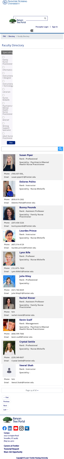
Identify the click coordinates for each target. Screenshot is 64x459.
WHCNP (6, 120)
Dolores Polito (27, 181)
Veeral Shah (26, 365)
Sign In (55, 26)
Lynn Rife (24, 252)
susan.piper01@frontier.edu (23, 177)
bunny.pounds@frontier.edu (23, 226)
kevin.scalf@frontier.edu (21, 337)
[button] (32, 390)
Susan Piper (26, 155)
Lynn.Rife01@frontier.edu (22, 271)
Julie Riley (25, 276)
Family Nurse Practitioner (8, 62)
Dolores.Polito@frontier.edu (23, 203)
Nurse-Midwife (6, 99)
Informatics (7, 70)
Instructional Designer (8, 77)
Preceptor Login (42, 26)
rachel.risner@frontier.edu (22, 315)
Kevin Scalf (25, 319)
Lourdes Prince (28, 230)
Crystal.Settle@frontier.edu (23, 361)
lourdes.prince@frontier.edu (23, 248)
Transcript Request (11, 448)
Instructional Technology (8, 85)
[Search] (32, 18)
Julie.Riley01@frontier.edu (22, 293)
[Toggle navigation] (32, 30)
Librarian (6, 92)
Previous (6, 401)
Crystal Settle (27, 341)
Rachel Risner (27, 298)
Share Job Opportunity (13, 451)
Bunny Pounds (27, 207)
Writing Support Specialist (7, 128)
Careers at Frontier (11, 445)
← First (5, 397)
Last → (5, 409)
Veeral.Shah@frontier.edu (22, 382)
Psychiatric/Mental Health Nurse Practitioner (8, 110)
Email (6, 177)
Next (5, 405)
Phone (6, 174)
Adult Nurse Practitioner (8, 137)
